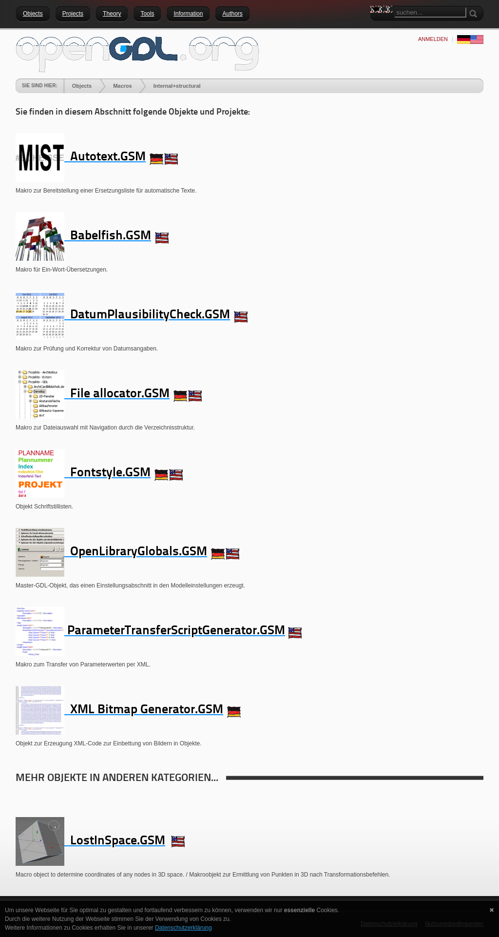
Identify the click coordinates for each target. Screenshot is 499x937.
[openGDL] (137, 53)
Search (377, 27)
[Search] (430, 12)
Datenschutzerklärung (183, 927)
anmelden (433, 39)
